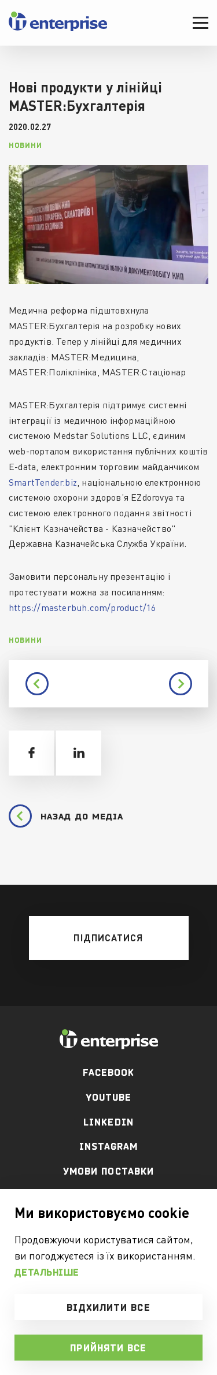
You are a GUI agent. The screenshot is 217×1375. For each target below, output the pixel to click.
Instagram (108, 1146)
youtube (109, 1097)
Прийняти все (108, 1348)
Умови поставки (108, 1171)
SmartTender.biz (43, 482)
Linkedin (108, 1122)
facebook (109, 1072)
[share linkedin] (78, 753)
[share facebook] (31, 753)
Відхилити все (108, 1307)
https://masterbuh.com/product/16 (82, 607)
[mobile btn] (109, 938)
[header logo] (58, 29)
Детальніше (46, 1272)
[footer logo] (108, 1039)
